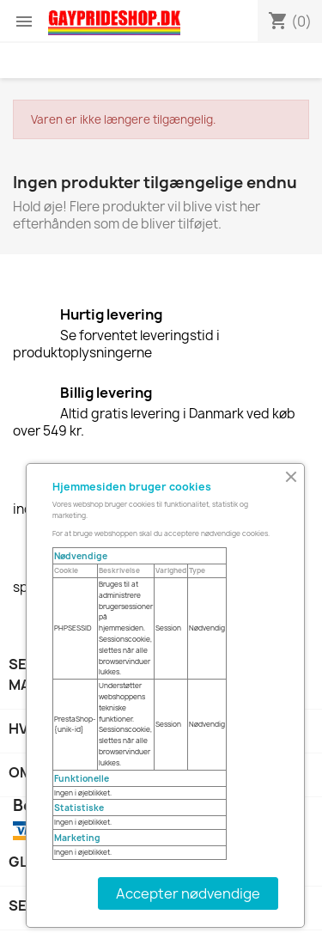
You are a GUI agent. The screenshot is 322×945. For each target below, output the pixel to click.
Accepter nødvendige (188, 893)
